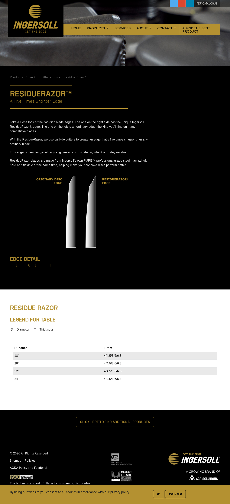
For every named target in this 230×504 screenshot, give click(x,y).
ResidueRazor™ (75, 77)
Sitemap (16, 460)
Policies (30, 460)
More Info (175, 494)
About (143, 28)
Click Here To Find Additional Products (115, 422)
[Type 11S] (43, 265)
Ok (158, 494)
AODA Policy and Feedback (29, 468)
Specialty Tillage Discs (43, 77)
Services (123, 28)
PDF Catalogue (206, 3)
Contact (165, 28)
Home (76, 28)
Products (96, 28)
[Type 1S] (23, 265)
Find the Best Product (196, 30)
